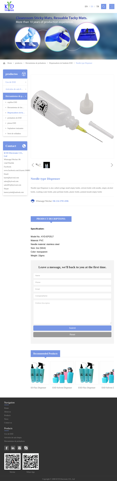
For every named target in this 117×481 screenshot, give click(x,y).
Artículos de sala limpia (15, 89)
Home (10, 63)
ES (92, 6)
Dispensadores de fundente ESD (61, 63)
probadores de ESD (15, 118)
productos (18, 63)
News (6, 419)
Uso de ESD (11, 82)
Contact (11, 146)
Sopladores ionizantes (15, 128)
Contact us (8, 423)
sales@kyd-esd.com (11, 181)
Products (7, 415)
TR (97, 6)
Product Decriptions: (51, 219)
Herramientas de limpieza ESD (17, 107)
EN (86, 6)
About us (7, 412)
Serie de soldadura (14, 134)
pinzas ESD (12, 123)
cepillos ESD (12, 102)
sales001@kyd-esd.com (12, 185)
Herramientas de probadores (36, 63)
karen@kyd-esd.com (11, 178)
